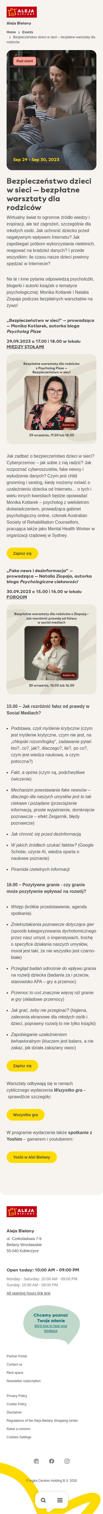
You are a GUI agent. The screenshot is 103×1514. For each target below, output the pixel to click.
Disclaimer (14, 1412)
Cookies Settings (19, 1437)
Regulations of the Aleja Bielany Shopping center (42, 1421)
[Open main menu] (60, 1500)
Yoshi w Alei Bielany (31, 1157)
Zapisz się (22, 553)
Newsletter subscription (24, 1381)
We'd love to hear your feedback (50, 1328)
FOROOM (17, 597)
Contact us (14, 1364)
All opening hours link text (29, 1293)
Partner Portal (17, 1356)
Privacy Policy (17, 1396)
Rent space (15, 1373)
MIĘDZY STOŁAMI (25, 346)
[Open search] (43, 1500)
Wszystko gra (25, 1115)
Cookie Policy (17, 1404)
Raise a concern (18, 1429)
